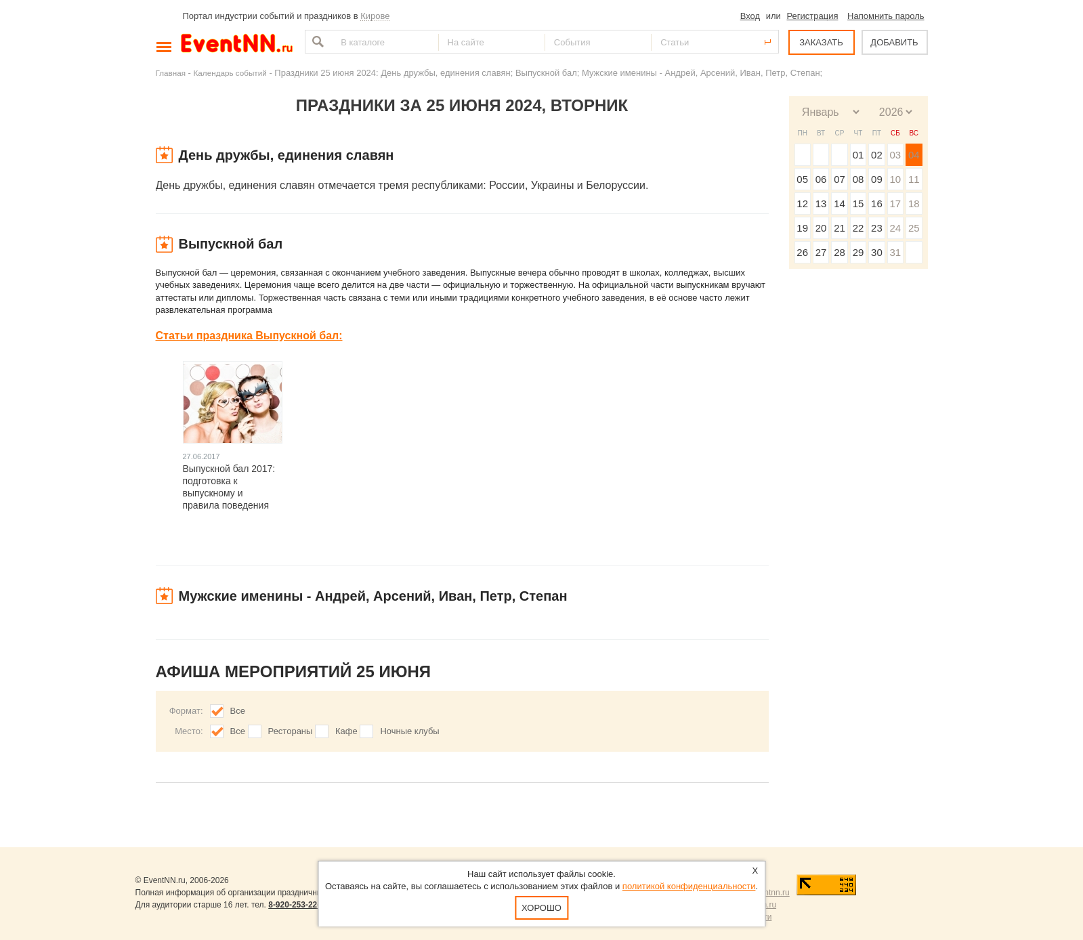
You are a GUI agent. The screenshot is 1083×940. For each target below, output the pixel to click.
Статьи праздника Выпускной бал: (249, 335)
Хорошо (541, 908)
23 (877, 228)
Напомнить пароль (885, 16)
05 (802, 179)
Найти (316, 41)
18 (914, 203)
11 (914, 179)
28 (839, 252)
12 (802, 203)
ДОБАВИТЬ (894, 42)
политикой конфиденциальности (689, 886)
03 (895, 155)
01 (858, 155)
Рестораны (290, 731)
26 (802, 252)
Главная (171, 72)
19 (802, 228)
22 (858, 228)
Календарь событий (230, 72)
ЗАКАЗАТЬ (821, 42)
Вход (750, 16)
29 (858, 252)
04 (914, 155)
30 (877, 252)
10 (895, 179)
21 (839, 228)
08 (858, 179)
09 (877, 179)
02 (877, 155)
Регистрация (812, 16)
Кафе (346, 731)
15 (858, 203)
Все (237, 711)
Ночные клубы (409, 731)
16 (877, 203)
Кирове (374, 16)
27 (821, 252)
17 (895, 203)
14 (839, 203)
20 (821, 228)
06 (821, 179)
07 (839, 179)
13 (821, 203)
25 (914, 228)
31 (895, 252)
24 (895, 228)
